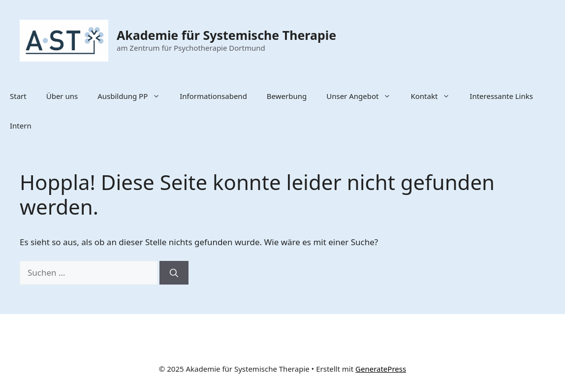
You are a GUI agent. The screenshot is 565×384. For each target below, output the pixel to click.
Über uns (62, 96)
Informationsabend (213, 96)
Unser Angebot (363, 96)
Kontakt (435, 96)
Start (18, 96)
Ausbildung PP (133, 96)
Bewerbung (287, 96)
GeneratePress (380, 369)
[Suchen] (173, 273)
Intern (20, 125)
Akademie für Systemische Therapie (226, 35)
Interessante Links (501, 96)
